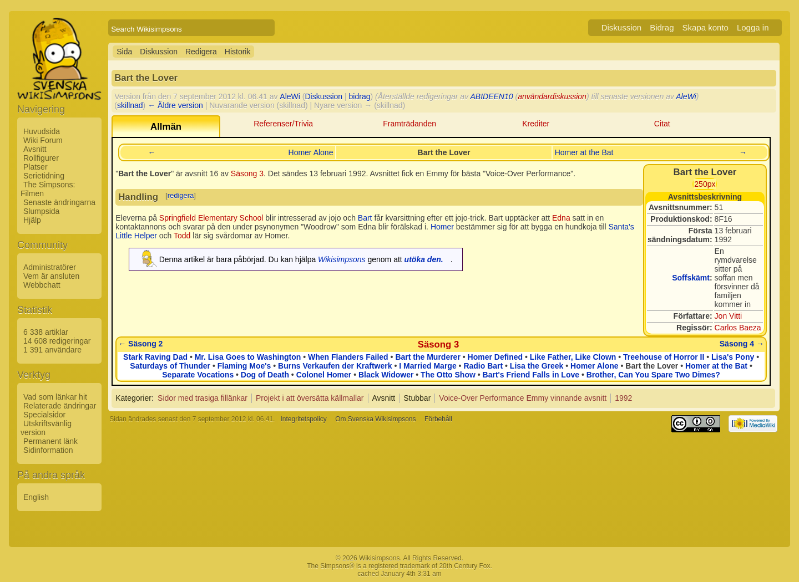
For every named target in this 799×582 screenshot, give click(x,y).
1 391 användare (52, 349)
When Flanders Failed (348, 357)
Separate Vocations (198, 374)
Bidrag (662, 27)
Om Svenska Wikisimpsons (375, 419)
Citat (662, 123)
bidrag (360, 96)
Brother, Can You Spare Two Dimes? (653, 374)
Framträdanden (409, 123)
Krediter (535, 123)
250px (704, 184)
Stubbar (417, 398)
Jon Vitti (728, 316)
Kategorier (133, 398)
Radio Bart (483, 365)
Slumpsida (41, 211)
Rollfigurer (41, 158)
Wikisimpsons (341, 259)
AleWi (290, 96)
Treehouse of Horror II (663, 357)
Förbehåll (438, 419)
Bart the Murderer (427, 357)
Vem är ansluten (51, 276)
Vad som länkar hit (55, 396)
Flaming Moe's (244, 365)
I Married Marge (427, 365)
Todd (182, 235)
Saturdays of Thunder (170, 365)
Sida (124, 51)
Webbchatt (41, 284)
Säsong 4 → (742, 343)
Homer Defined (495, 357)
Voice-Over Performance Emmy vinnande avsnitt (522, 398)
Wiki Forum (43, 140)
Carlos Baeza (738, 327)
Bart (365, 217)
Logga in (753, 27)
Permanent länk (50, 441)
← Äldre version (175, 105)
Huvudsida (41, 131)
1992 (623, 398)
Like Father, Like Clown (573, 357)
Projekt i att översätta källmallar (310, 398)
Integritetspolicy (303, 419)
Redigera (201, 51)
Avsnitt (35, 149)
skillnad (130, 105)
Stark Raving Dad (155, 357)
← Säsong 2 (140, 343)
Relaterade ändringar (60, 405)
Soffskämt (691, 277)
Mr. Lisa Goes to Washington (248, 357)
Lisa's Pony (732, 357)
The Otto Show (448, 374)
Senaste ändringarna (59, 202)
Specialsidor (44, 414)
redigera (181, 195)
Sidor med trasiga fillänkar (202, 398)
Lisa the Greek (537, 365)
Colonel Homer (324, 374)
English (36, 497)
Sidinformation (48, 450)
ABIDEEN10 (492, 96)
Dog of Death (265, 374)
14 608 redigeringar (56, 340)
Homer (442, 226)
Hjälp (32, 220)
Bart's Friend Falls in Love (531, 374)
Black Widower (385, 374)
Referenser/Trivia (283, 123)
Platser (35, 166)
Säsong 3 (247, 173)
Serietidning (43, 175)
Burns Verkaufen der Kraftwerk (335, 365)
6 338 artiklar (45, 332)
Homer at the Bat (584, 152)
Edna (561, 217)
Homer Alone (311, 152)
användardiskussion (552, 96)
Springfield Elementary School (211, 217)
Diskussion (621, 27)
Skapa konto (705, 27)
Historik (238, 51)
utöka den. (423, 259)
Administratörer (49, 267)
